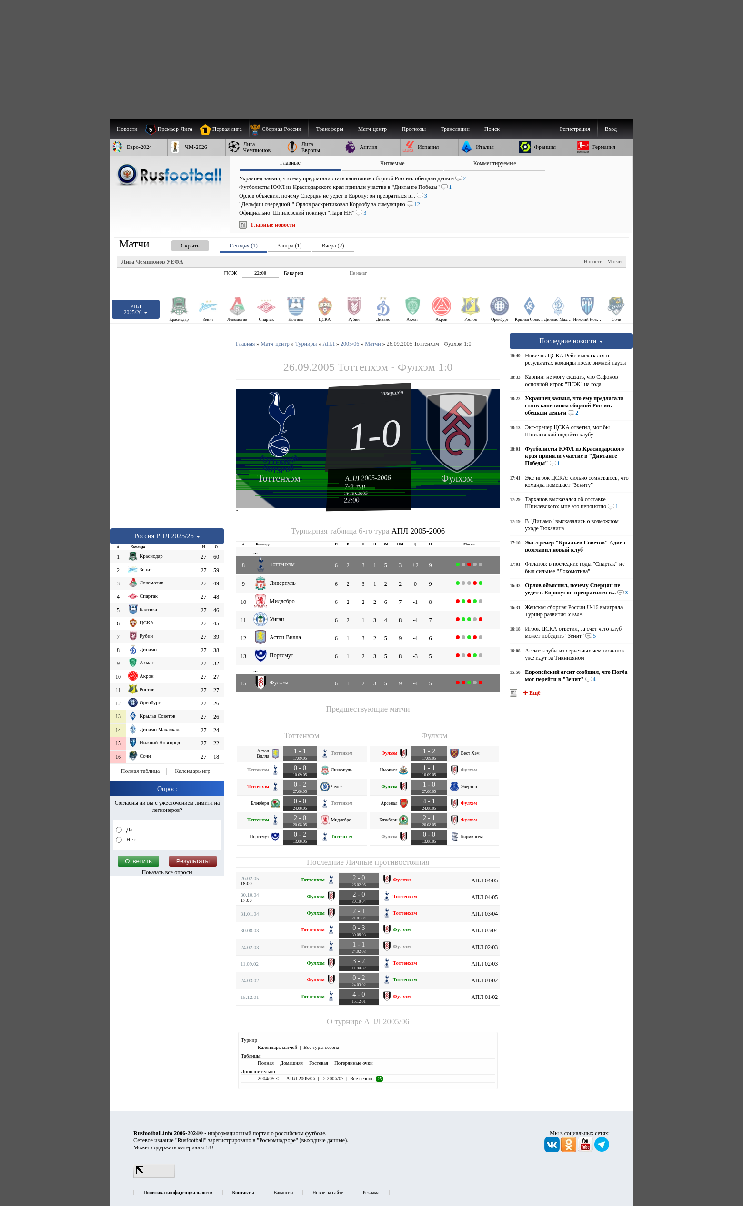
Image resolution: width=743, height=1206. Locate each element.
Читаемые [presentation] (392, 163)
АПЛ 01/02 (484, 980)
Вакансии (283, 1192)
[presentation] (180, 244)
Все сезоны (366, 1078)
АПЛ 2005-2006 (368, 478)
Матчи (614, 261)
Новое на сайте (327, 1192)
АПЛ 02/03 (484, 947)
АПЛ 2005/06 (386, 1021)
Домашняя (291, 1063)
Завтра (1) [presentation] (289, 245)
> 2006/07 (332, 1078)
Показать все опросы (167, 872)
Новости (593, 261)
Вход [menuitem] (611, 129)
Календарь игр (192, 771)
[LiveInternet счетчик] (154, 1176)
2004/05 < (269, 1078)
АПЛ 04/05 (484, 880)
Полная (266, 1063)
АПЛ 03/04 (484, 913)
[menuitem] (279, 129)
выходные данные (323, 1140)
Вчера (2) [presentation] (332, 245)
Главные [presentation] (290, 162)
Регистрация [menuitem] (575, 129)
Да (129, 829)
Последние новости (571, 341)
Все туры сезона (321, 1047)
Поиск (492, 129)
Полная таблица (140, 771)
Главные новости (273, 224)
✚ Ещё (531, 693)
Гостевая (318, 1063)
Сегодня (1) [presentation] (244, 245)
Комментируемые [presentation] (494, 163)
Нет (130, 839)
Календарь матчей (277, 1047)
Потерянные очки (353, 1063)
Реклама (371, 1192)
